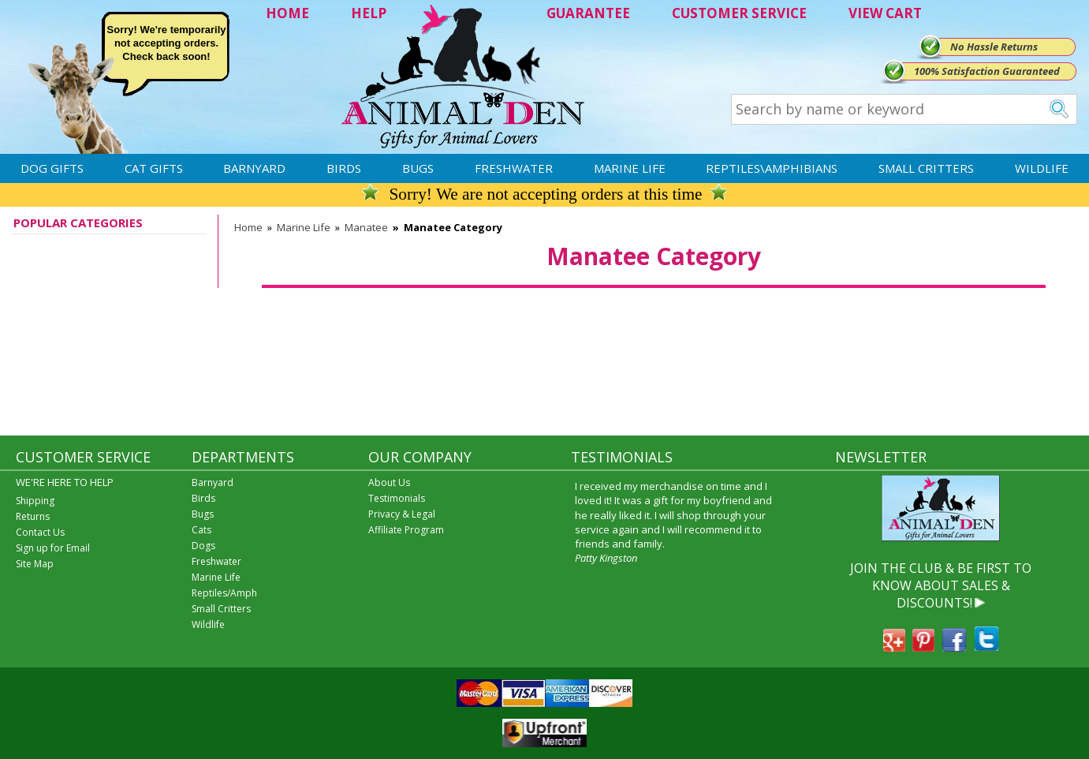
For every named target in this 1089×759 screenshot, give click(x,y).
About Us (389, 482)
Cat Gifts (154, 168)
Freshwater (514, 168)
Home (248, 227)
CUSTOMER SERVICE (739, 13)
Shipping (35, 500)
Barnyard (254, 168)
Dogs (203, 545)
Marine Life (630, 168)
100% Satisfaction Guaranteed (987, 71)
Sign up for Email (53, 548)
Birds (343, 168)
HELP (368, 13)
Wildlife (1041, 168)
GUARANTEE (588, 13)
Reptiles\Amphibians (771, 168)
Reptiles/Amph (224, 593)
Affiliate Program (406, 530)
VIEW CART (885, 13)
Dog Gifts (52, 168)
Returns (33, 516)
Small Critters (926, 168)
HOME (287, 13)
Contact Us (40, 532)
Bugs (418, 168)
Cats (201, 530)
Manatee (366, 227)
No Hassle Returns (994, 46)
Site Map (35, 563)
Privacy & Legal (401, 514)
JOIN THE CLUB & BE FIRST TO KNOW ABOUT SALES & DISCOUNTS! (940, 585)
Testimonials (396, 498)
